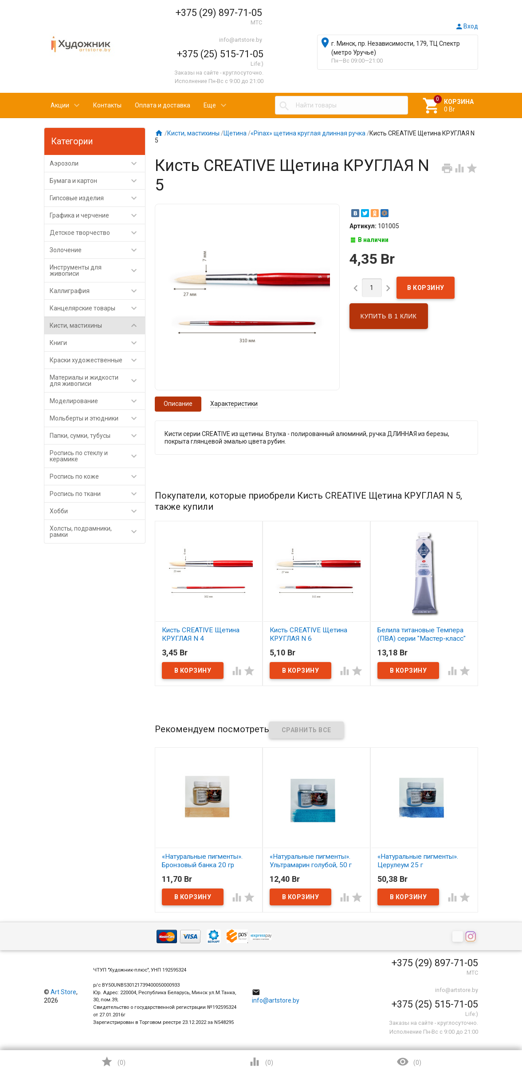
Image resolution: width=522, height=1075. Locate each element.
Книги (97, 342)
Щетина (235, 133)
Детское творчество (97, 232)
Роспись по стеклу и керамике (97, 456)
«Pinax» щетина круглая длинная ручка (308, 133)
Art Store (63, 992)
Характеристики (234, 403)
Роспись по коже (97, 476)
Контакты (107, 105)
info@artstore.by (240, 39)
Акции (60, 105)
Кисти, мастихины (97, 325)
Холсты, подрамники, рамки (97, 531)
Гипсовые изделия (97, 198)
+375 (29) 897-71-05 (219, 12)
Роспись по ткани (97, 493)
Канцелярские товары (97, 308)
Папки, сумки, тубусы (97, 435)
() (113, 1061)
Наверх (485, 1032)
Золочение (97, 250)
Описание (178, 403)
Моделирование (97, 401)
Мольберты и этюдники (97, 418)
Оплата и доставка (162, 105)
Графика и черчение (97, 215)
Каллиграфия (97, 290)
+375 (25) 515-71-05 (220, 54)
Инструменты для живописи (97, 270)
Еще (210, 105)
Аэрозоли (97, 163)
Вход (466, 26)
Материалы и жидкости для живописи (97, 380)
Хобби (97, 511)
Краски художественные (97, 360)
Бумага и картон (97, 180)
